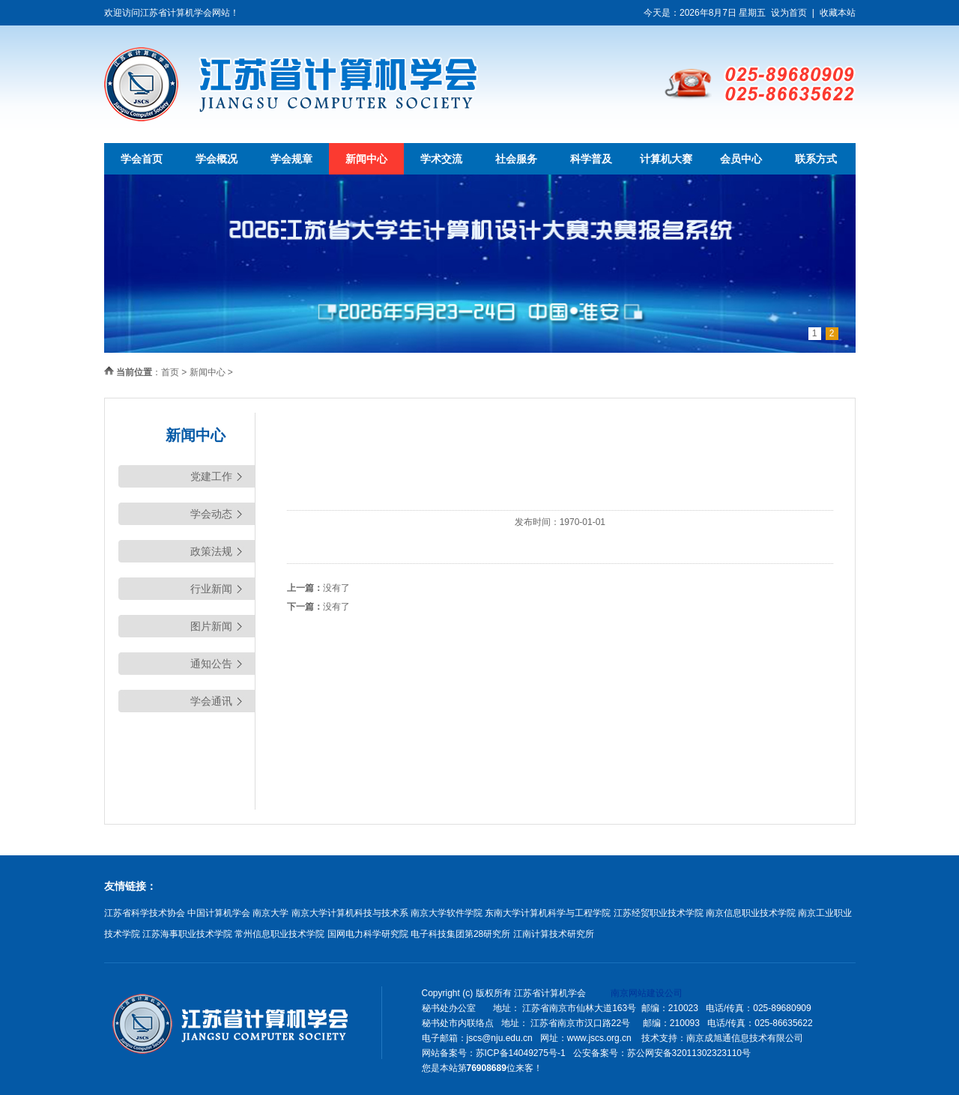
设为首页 (789, 12)
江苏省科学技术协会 (144, 913)
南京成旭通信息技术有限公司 (744, 1038)
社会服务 (516, 159)
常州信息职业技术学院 (279, 934)
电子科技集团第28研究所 (460, 934)
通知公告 (211, 664)
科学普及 (591, 159)
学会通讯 (211, 701)
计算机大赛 (666, 159)
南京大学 (270, 913)
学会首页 (142, 159)
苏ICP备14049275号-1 (521, 1053)
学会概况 (217, 159)
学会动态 (211, 514)
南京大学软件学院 (446, 913)
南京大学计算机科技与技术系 (349, 913)
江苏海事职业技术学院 (187, 934)
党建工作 (211, 476)
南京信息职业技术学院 (751, 913)
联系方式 (816, 159)
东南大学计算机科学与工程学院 (548, 913)
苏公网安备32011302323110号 (689, 1053)
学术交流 (441, 159)
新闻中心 (366, 159)
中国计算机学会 (218, 913)
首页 (170, 372)
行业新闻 (211, 589)
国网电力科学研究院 (367, 934)
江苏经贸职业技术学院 (659, 913)
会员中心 (741, 159)
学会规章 (291, 159)
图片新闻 (211, 626)
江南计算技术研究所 (553, 934)
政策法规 (211, 551)
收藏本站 (838, 12)
